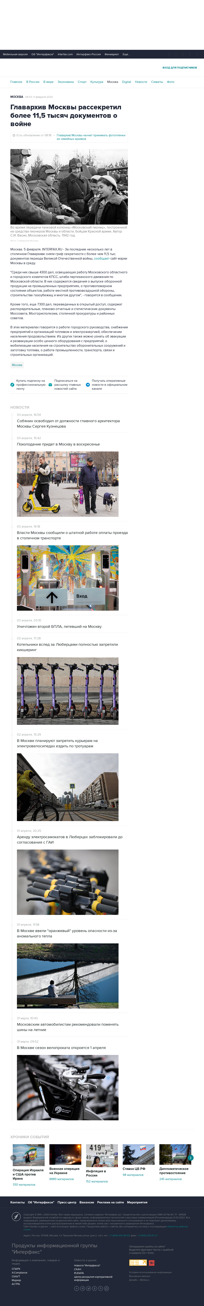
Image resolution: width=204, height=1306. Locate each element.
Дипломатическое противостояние (173, 1171)
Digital (126, 82)
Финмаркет (112, 54)
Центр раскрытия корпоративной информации (93, 1278)
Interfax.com (65, 54)
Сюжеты (157, 82)
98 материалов (133, 1175)
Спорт (82, 82)
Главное (16, 82)
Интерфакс (102, 67)
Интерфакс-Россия (88, 54)
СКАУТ (16, 1276)
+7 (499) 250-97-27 (148, 1235)
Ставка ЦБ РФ (134, 1169)
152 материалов (97, 1181)
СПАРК (16, 1269)
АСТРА (16, 1284)
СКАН (77, 1269)
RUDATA (79, 1273)
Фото (170, 82)
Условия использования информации (150, 1272)
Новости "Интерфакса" (87, 1265)
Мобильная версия (15, 54)
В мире (48, 82)
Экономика (66, 82)
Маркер (16, 1280)
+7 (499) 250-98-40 (119, 1235)
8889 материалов (61, 1179)
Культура (96, 82)
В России (32, 82)
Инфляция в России (96, 1173)
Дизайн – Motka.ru (139, 1280)
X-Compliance (19, 1272)
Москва (112, 82)
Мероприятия (137, 1202)
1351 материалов (24, 1184)
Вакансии (86, 1202)
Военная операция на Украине (64, 1171)
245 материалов (170, 1179)
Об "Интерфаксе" (42, 54)
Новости (141, 82)
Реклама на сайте (110, 1202)
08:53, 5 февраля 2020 (39, 97)
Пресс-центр (67, 1202)
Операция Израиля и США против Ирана (28, 1174)
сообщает (102, 259)
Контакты (17, 1202)
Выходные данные (139, 1276)
